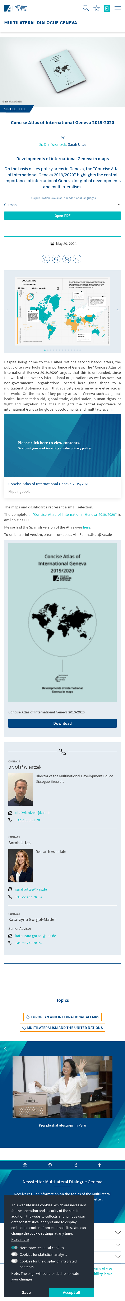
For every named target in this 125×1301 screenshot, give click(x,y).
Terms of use (101, 1268)
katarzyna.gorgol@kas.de (32, 935)
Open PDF (63, 215)
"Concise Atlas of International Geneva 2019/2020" (73, 514)
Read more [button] (20, 1239)
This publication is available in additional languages (62, 198)
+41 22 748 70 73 (25, 896)
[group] (62, 1092)
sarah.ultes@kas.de (27, 889)
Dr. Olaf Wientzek (52, 144)
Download (62, 723)
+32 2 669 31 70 (24, 819)
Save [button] (26, 1292)
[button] (7, 310)
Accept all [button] (71, 1292)
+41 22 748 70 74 (25, 943)
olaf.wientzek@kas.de (29, 812)
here (86, 527)
